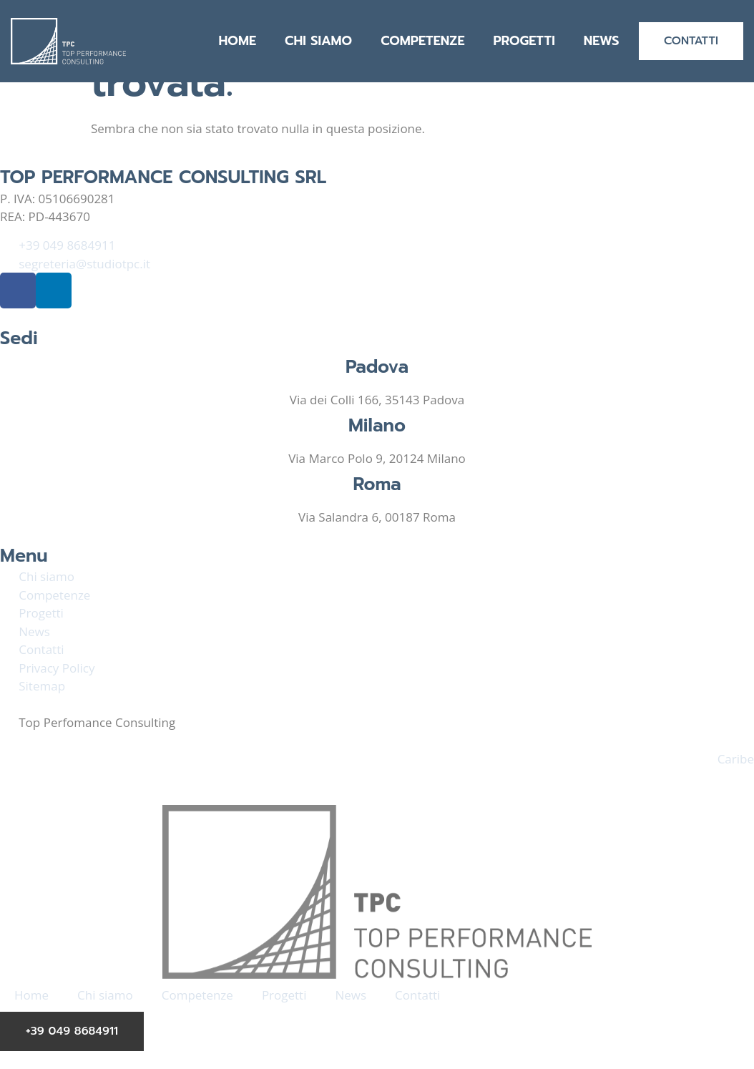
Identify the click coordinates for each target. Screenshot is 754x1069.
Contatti (417, 995)
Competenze (422, 41)
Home (238, 41)
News (602, 41)
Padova (377, 367)
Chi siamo (318, 41)
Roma (377, 484)
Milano (377, 425)
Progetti (523, 41)
